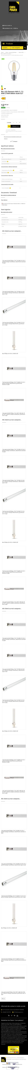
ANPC (18, 1067)
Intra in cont (7, 25)
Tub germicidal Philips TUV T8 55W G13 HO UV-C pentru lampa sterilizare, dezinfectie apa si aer (13, 293)
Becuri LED (21, 52)
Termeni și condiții (6, 1064)
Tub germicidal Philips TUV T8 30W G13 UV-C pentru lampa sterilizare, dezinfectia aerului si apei (14, 262)
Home (2, 52)
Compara (14, 141)
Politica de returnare (17, 1064)
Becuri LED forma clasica (6, 53)
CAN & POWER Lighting (14, 8)
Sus (3, 998)
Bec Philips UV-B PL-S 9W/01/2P (10, 353)
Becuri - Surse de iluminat (11, 52)
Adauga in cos (13, 126)
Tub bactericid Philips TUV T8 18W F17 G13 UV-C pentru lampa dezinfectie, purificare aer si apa (13, 324)
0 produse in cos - (10, 28)
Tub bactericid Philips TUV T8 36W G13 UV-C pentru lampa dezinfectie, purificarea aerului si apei (13, 383)
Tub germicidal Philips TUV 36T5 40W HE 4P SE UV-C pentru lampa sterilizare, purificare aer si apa (13, 414)
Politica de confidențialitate (8, 1067)
